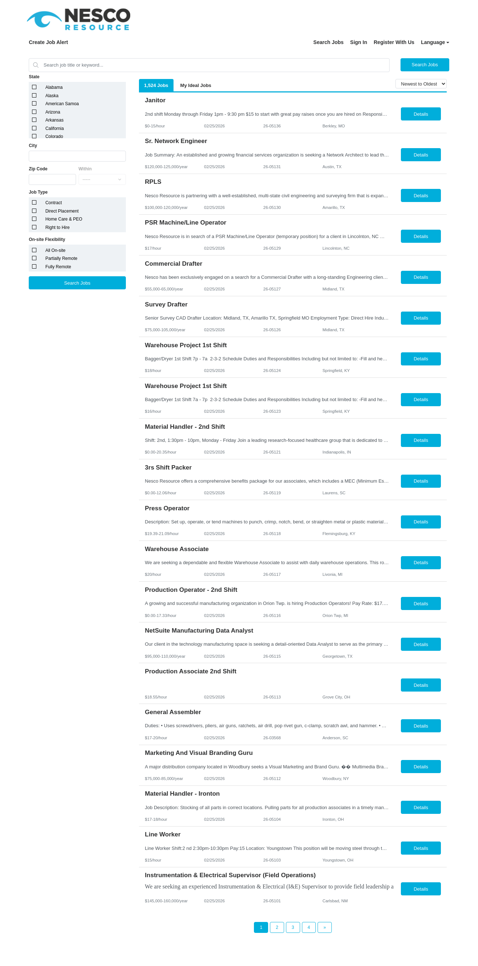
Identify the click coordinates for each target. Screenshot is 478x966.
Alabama (54, 87)
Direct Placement (62, 211)
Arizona (52, 112)
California (54, 128)
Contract (53, 202)
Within (85, 168)
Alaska (52, 95)
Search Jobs (328, 42)
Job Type (38, 192)
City (33, 145)
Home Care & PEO (63, 219)
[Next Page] (325, 927)
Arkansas (54, 120)
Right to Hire (57, 227)
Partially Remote (61, 258)
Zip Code (38, 168)
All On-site (55, 250)
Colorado (54, 136)
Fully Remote (58, 266)
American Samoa (62, 103)
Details (421, 114)
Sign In (358, 42)
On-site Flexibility (47, 239)
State (34, 76)
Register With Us (394, 42)
